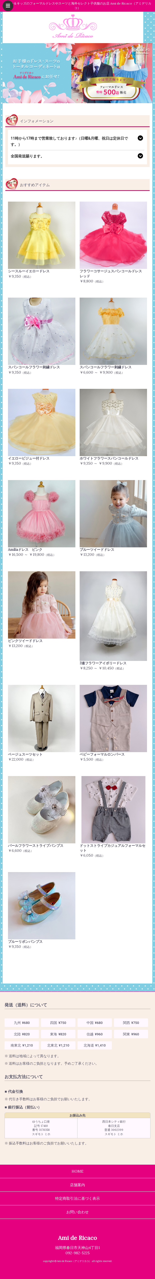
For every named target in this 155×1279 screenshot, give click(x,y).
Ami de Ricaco (77, 1237)
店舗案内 (77, 1184)
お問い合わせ (77, 1212)
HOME (77, 1171)
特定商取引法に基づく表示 (77, 1198)
